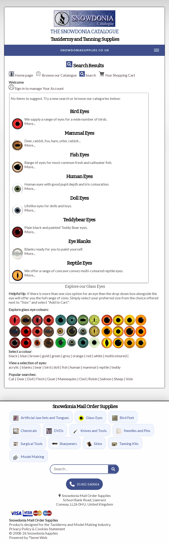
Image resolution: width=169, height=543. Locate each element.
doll (56, 367)
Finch (40, 379)
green (56, 356)
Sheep (118, 379)
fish (65, 367)
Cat (11, 379)
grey (66, 356)
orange (78, 356)
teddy (116, 367)
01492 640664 (88, 484)
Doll (30, 379)
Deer (21, 379)
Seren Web (38, 537)
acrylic (14, 367)
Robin (93, 379)
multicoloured (116, 356)
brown (34, 356)
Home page (24, 75)
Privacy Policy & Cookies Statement (37, 529)
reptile (104, 367)
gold (45, 356)
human (75, 367)
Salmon (105, 379)
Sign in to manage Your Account (39, 88)
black (13, 356)
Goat (51, 379)
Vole (129, 379)
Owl (82, 379)
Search (91, 75)
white (98, 356)
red (88, 356)
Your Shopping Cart (120, 75)
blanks (27, 367)
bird (47, 367)
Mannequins (67, 379)
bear (38, 367)
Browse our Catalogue (59, 75)
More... (29, 123)
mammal (89, 367)
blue (23, 356)
